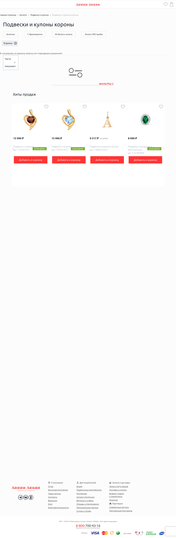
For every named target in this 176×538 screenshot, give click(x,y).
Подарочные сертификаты (89, 490)
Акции (79, 486)
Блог (50, 504)
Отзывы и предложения (87, 504)
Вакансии (52, 500)
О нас (50, 486)
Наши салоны (54, 493)
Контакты (52, 497)
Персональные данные (87, 507)
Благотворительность (58, 507)
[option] (31, 144)
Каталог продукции (85, 497)
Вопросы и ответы (85, 500)
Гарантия (113, 500)
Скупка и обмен (83, 511)
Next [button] (163, 148)
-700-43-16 (88, 525)
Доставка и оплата (118, 490)
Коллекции (81, 493)
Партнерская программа (120, 511)
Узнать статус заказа (118, 486)
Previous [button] (13, 148)
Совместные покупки (119, 507)
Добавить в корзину (30, 159)
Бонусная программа (58, 490)
